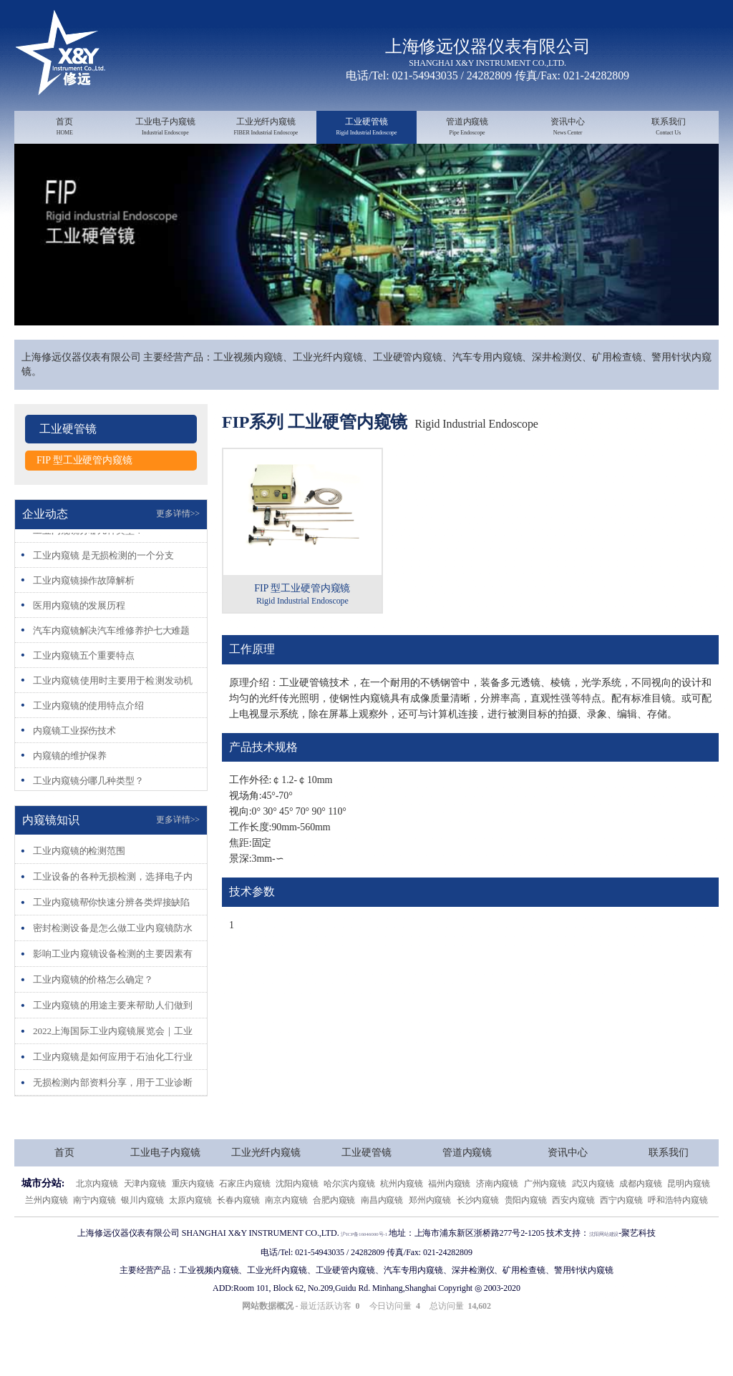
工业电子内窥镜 (165, 128)
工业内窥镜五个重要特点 (87, 690)
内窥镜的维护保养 (72, 790)
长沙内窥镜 (478, 1233)
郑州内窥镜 (430, 1233)
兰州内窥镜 (46, 1233)
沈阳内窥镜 (297, 1217)
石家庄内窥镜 (244, 1217)
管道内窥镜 (467, 128)
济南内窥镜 (497, 1217)
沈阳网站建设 (621, 1267)
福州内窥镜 (449, 1217)
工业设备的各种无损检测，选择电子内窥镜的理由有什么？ (113, 910)
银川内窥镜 (142, 1233)
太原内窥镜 (190, 1233)
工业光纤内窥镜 (265, 128)
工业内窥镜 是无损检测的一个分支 (109, 590)
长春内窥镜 (238, 1233)
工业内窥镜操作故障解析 (87, 615)
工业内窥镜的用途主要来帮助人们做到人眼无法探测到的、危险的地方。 (113, 1038)
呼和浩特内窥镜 (677, 1233)
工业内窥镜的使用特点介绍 (92, 740)
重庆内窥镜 (193, 1217)
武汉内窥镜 (593, 1217)
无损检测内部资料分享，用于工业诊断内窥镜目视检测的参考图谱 (113, 1116)
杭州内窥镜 (401, 1217)
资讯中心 (568, 128)
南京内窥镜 (286, 1233)
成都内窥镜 (640, 1217)
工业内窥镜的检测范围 (82, 884)
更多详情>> (178, 548)
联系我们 (668, 128)
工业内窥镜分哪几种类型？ (92, 565)
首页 (64, 128)
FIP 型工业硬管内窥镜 (87, 493)
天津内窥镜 (145, 1217)
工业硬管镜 (366, 128)
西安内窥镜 (573, 1233)
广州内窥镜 (545, 1217)
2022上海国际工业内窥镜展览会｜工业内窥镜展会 (113, 1064)
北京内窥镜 (97, 1217)
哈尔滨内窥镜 (349, 1217)
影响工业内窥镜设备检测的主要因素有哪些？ (113, 987)
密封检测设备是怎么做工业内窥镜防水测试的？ (113, 961)
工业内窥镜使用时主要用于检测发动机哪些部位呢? (113, 715)
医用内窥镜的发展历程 (82, 640)
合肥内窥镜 (334, 1233)
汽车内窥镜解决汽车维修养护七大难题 (113, 665)
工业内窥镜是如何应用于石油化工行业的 (113, 1090)
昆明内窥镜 (688, 1217)
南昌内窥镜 (382, 1233)
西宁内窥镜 (621, 1233)
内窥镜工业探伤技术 (77, 765)
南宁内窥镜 (94, 1233)
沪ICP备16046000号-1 (354, 1267)
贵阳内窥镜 (526, 1233)
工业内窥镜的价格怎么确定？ (97, 1013)
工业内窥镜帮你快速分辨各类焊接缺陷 (113, 935)
